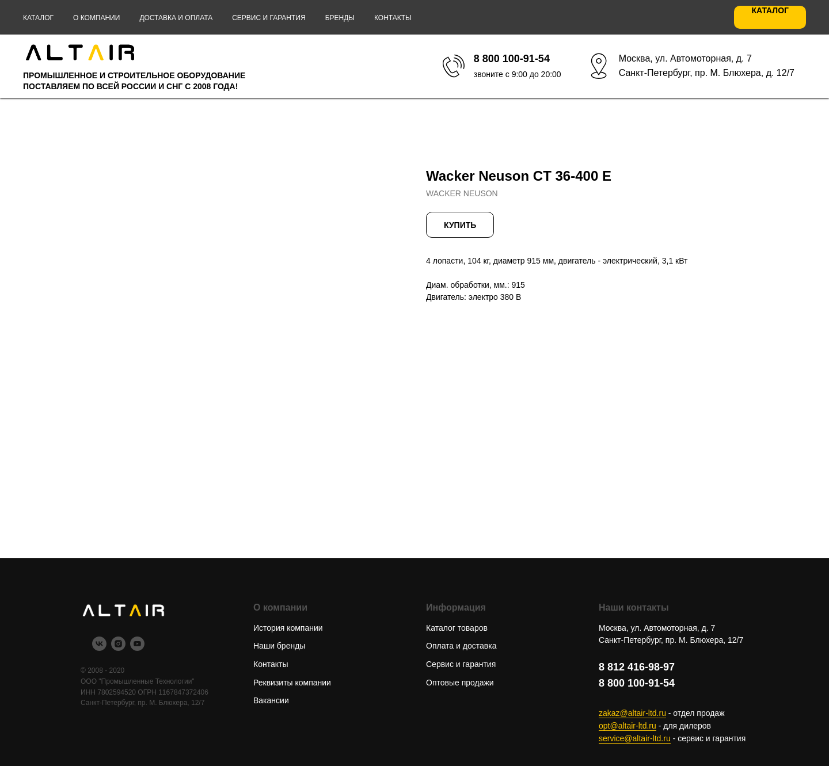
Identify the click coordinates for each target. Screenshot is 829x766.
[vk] (99, 648)
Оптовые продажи (460, 682)
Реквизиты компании (292, 682)
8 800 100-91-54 (637, 683)
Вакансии (271, 700)
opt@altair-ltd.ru (627, 725)
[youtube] (137, 648)
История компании (288, 627)
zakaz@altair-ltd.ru (632, 713)
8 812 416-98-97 (637, 667)
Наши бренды (279, 645)
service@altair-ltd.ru (635, 738)
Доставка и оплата (175, 18)
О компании (96, 18)
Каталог (38, 18)
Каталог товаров (457, 627)
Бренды (340, 18)
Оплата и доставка (461, 645)
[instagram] (118, 648)
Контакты (393, 18)
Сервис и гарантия (268, 18)
